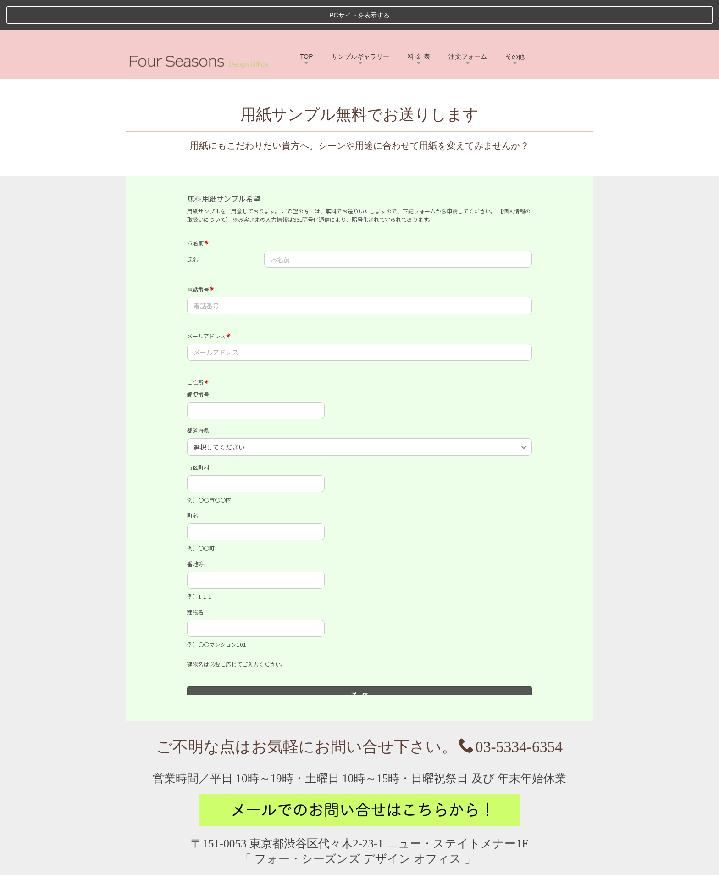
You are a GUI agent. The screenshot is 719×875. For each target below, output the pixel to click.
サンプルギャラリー (360, 26)
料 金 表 (419, 26)
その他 (515, 26)
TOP (306, 26)
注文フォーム (467, 26)
